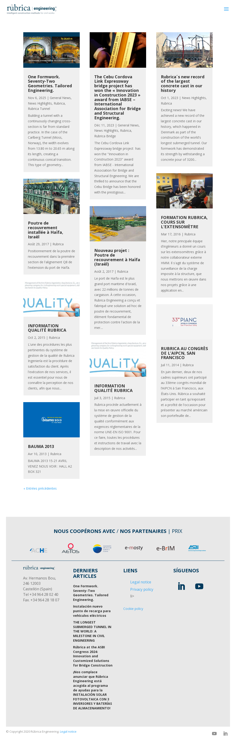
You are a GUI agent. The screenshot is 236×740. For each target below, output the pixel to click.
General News (60, 98)
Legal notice (140, 582)
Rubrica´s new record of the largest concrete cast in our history (182, 83)
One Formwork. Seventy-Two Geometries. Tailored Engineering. (50, 83)
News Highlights (40, 103)
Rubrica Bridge (105, 136)
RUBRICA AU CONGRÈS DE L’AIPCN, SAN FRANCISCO (184, 353)
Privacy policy (141, 589)
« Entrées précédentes (40, 488)
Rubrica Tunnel (39, 108)
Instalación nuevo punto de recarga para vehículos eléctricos (92, 610)
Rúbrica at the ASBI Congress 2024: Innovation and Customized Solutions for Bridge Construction (92, 656)
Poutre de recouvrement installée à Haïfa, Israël (45, 229)
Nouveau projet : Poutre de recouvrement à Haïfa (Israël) (117, 257)
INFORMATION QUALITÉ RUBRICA (47, 328)
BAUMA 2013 (41, 446)
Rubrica (59, 103)
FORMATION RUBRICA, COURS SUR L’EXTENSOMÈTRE (184, 222)
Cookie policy (133, 608)
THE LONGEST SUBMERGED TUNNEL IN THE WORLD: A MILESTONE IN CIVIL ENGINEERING (92, 631)
